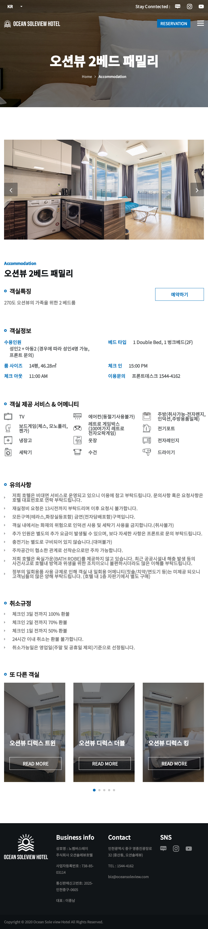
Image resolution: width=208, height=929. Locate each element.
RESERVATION (173, 23)
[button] (94, 790)
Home (87, 76)
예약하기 (179, 294)
